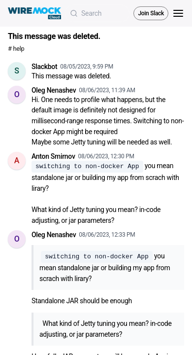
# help (16, 48)
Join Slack (151, 13)
